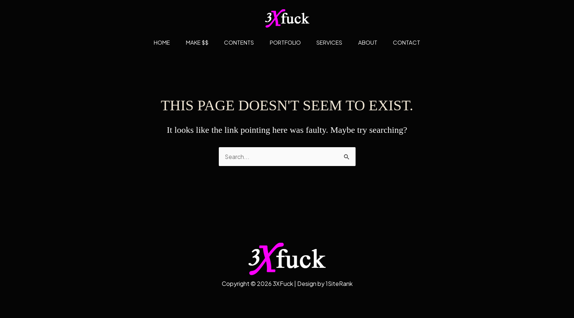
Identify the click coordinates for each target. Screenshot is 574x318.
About (373, 42)
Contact (415, 42)
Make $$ (191, 42)
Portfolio (285, 42)
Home (154, 42)
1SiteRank (339, 283)
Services (332, 42)
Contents (236, 42)
